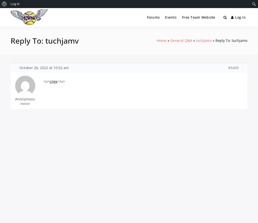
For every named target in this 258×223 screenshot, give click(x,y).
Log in (238, 17)
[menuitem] (4, 4)
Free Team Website (198, 17)
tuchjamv (204, 40)
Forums (153, 17)
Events (171, 17)
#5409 (233, 68)
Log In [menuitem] (15, 4)
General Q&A (181, 40)
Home (162, 40)
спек (53, 81)
